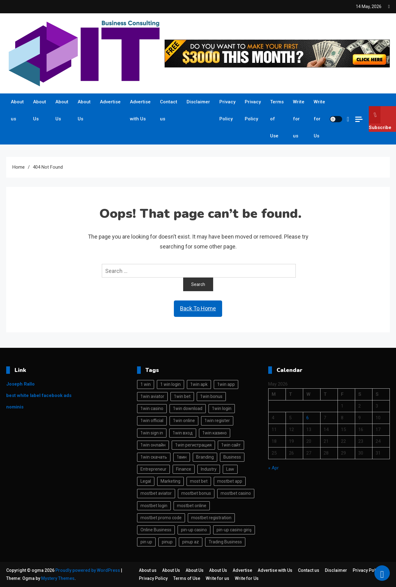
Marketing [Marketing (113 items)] (170, 481)
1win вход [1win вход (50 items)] (183, 432)
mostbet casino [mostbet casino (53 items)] (236, 493)
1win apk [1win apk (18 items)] (199, 384)
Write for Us (319, 119)
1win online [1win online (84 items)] (184, 420)
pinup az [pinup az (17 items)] (190, 541)
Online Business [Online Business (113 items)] (155, 529)
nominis (15, 407)
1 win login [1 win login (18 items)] (170, 384)
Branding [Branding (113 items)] (205, 457)
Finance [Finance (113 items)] (183, 469)
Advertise (110, 102)
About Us (39, 110)
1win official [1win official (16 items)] (151, 420)
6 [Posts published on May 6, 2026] (307, 418)
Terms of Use (277, 119)
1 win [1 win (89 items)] (145, 384)
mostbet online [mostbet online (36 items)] (191, 505)
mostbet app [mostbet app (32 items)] (229, 481)
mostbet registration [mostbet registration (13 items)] (211, 517)
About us (17, 110)
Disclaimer (198, 102)
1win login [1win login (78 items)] (221, 408)
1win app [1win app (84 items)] (226, 384)
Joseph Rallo (20, 384)
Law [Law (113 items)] (230, 469)
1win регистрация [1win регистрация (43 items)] (193, 444)
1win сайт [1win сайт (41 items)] (231, 444)
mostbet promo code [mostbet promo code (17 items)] (161, 517)
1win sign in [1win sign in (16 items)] (151, 432)
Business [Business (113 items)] (232, 457)
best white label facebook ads (38, 395)
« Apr (273, 468)
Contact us (168, 110)
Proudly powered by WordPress (88, 570)
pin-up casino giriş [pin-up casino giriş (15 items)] (234, 529)
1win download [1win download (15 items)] (187, 408)
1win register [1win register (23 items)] (217, 420)
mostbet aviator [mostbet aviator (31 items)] (156, 493)
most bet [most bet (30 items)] (199, 481)
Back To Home (198, 308)
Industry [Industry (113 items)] (209, 469)
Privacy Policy (227, 110)
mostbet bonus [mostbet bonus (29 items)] (196, 493)
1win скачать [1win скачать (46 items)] (153, 457)
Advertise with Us (140, 110)
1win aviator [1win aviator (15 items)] (152, 396)
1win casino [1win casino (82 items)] (151, 408)
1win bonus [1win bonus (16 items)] (211, 396)
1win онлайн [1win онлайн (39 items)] (153, 444)
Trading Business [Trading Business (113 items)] (225, 541)
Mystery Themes (58, 578)
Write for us (298, 119)
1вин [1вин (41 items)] (182, 457)
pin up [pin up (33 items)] (146, 541)
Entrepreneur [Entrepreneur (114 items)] (153, 469)
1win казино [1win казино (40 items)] (214, 432)
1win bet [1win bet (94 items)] (182, 396)
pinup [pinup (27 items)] (167, 541)
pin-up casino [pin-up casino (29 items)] (194, 529)
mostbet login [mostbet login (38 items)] (153, 505)
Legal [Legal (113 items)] (145, 481)
